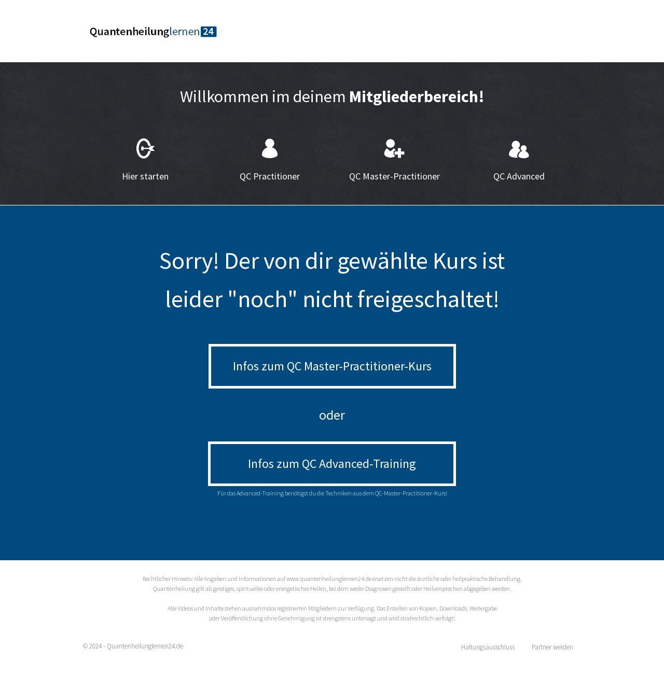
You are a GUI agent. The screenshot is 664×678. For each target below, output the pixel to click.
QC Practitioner (270, 176)
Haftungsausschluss (488, 647)
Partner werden (552, 647)
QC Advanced (519, 176)
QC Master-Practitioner (394, 176)
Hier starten (145, 176)
